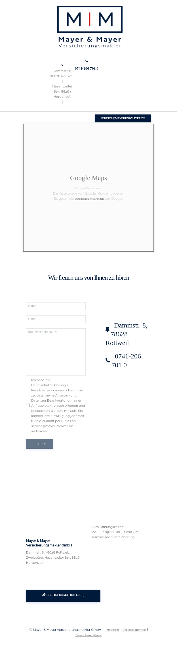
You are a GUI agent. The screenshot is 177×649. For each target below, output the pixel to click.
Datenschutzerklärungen (89, 198)
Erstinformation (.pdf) (65, 594)
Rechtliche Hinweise (133, 629)
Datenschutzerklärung (88, 635)
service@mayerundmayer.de (123, 118)
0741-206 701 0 (86, 68)
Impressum (112, 629)
